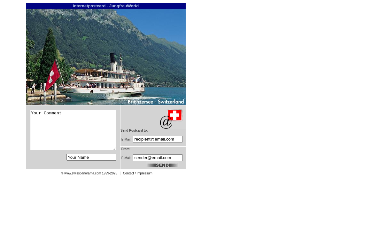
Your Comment (73, 130)
